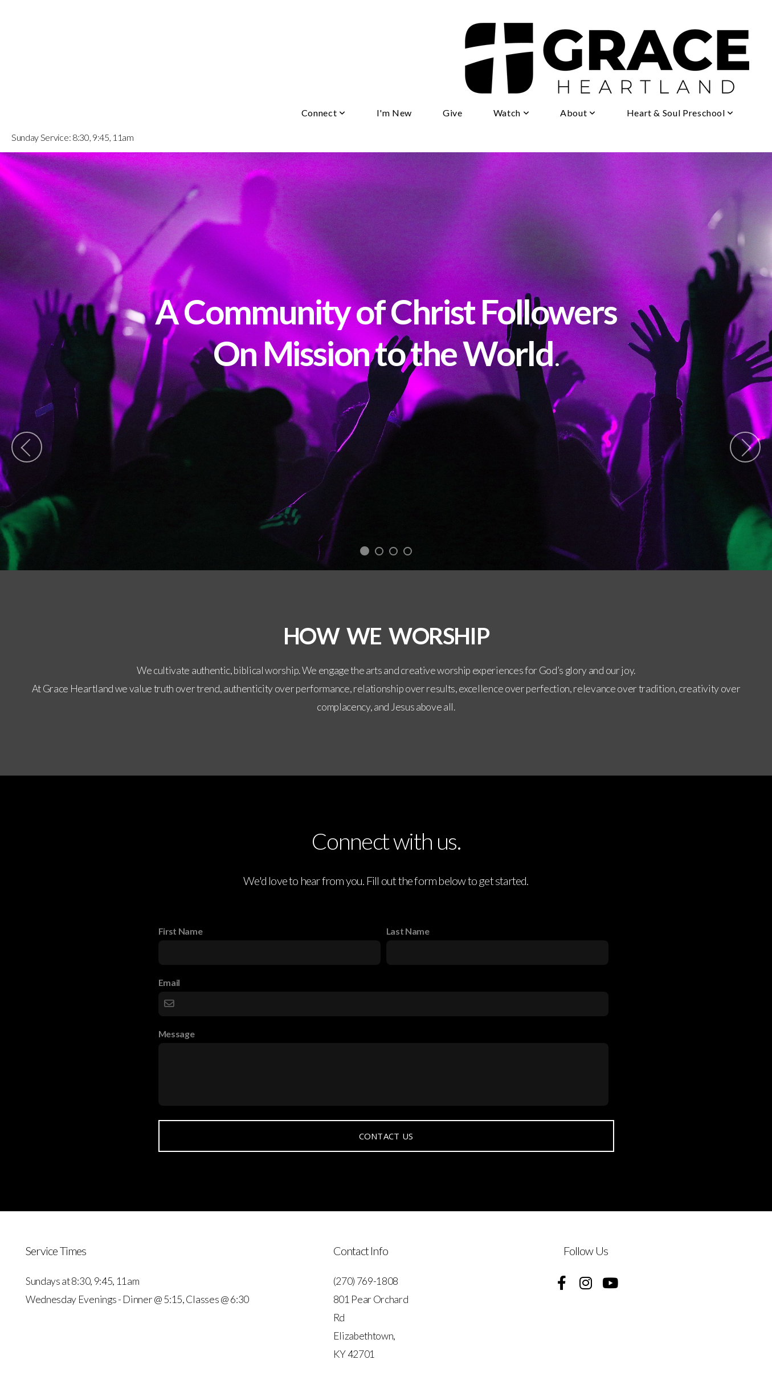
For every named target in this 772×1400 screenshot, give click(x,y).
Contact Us (386, 1136)
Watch (511, 112)
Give (453, 112)
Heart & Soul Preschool (680, 112)
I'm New (394, 112)
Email (169, 982)
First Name (180, 931)
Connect (323, 112)
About (577, 112)
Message (176, 1033)
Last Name (408, 931)
